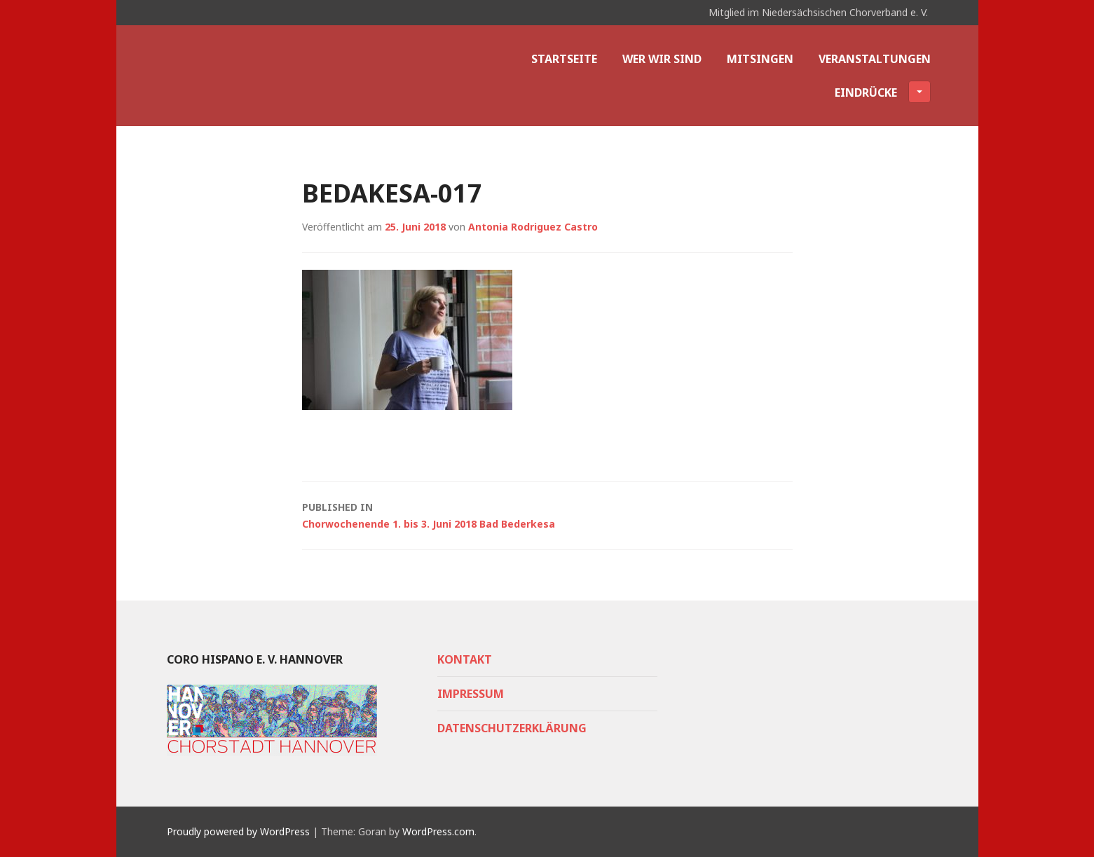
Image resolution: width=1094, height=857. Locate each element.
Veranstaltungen (875, 59)
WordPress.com (438, 831)
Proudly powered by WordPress (238, 831)
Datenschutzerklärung (512, 728)
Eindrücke (883, 92)
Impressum (470, 693)
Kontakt (464, 659)
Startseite (564, 59)
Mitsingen (760, 59)
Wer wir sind (662, 59)
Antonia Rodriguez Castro (533, 226)
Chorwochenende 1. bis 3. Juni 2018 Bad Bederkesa (547, 514)
